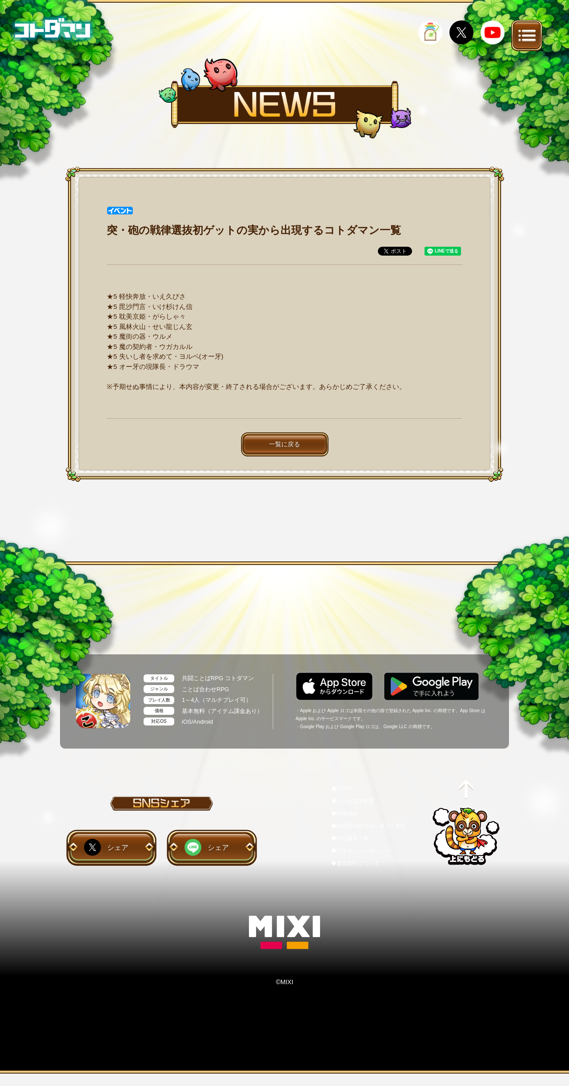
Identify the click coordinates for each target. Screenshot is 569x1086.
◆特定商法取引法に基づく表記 (368, 826)
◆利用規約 (344, 813)
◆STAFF (342, 788)
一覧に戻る (284, 444)
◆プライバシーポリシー (360, 851)
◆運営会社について (355, 863)
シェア (117, 847)
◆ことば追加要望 (352, 801)
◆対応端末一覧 (350, 838)
